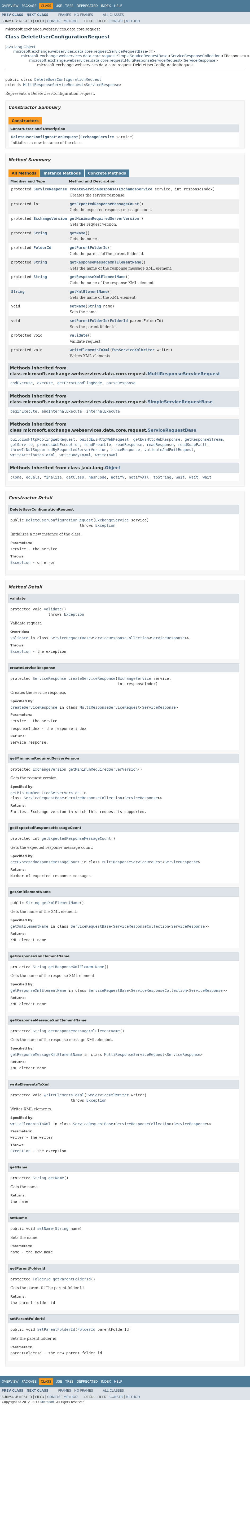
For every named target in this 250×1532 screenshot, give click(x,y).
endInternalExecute (62, 411)
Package (29, 6)
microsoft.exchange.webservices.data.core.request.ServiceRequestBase (80, 51)
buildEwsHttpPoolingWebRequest (42, 439)
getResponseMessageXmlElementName (105, 262)
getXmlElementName (89, 291)
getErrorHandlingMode (79, 383)
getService (21, 445)
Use (59, 6)
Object (113, 467)
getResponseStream (203, 439)
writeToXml (106, 455)
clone (15, 477)
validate (78, 335)
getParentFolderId (89, 247)
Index (106, 6)
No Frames (83, 15)
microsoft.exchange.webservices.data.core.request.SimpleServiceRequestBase (94, 56)
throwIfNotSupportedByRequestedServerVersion (58, 450)
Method (71, 21)
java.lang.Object (20, 47)
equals (33, 477)
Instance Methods (62, 173)
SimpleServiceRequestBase (180, 401)
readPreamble (97, 445)
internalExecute (103, 411)
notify (117, 477)
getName (77, 233)
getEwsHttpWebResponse (156, 439)
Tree (69, 6)
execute (45, 383)
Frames (64, 15)
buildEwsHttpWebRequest (104, 439)
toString (162, 477)
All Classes (113, 15)
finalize (53, 477)
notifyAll (139, 477)
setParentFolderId (89, 321)
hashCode (97, 477)
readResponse (128, 445)
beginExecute (23, 411)
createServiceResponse (93, 189)
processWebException (58, 445)
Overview (10, 6)
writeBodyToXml (75, 455)
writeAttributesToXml (32, 455)
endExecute (21, 383)
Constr (53, 21)
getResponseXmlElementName (98, 277)
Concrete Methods (107, 173)
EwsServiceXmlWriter (133, 350)
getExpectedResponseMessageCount (104, 204)
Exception (105, 525)
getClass (75, 477)
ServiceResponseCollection (196, 56)
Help (118, 6)
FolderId (42, 247)
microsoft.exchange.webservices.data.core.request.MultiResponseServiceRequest (105, 60)
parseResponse (120, 383)
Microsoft (47, 1402)
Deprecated (87, 6)
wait (180, 477)
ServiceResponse (199, 60)
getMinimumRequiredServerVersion (104, 218)
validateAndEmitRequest (169, 450)
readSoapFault (192, 445)
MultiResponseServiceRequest (53, 85)
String (40, 233)
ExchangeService (97, 137)
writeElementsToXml (90, 350)
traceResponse (125, 450)
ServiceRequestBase (172, 430)
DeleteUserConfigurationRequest (68, 79)
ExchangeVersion (50, 218)
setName (77, 306)
